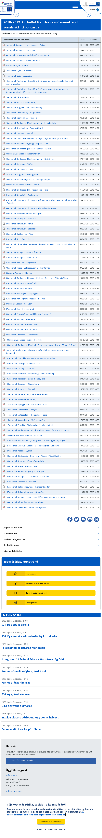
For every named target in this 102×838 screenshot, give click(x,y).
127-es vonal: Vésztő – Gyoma (19, 452)
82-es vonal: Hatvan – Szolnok (19, 290)
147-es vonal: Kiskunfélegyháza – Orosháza (25, 494)
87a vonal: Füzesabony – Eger (19, 305)
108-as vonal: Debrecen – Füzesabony (22, 386)
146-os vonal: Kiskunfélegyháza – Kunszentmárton (28, 489)
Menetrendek (10, 535)
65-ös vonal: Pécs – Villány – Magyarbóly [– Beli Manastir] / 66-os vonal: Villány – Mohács (40, 248)
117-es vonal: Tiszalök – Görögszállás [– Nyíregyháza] (29, 427)
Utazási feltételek (13, 553)
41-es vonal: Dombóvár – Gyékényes (22, 197)
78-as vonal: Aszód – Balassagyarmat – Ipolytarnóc (28, 270)
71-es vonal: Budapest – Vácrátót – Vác (22, 259)
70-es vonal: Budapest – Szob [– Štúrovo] (23, 254)
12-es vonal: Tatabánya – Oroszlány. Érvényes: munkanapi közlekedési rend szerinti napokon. (39, 84)
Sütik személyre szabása (52, 829)
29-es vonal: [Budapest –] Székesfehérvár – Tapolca (28, 150)
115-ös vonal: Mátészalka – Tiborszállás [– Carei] (27, 417)
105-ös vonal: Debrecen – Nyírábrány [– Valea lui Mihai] (30, 375)
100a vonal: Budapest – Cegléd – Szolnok (23, 342)
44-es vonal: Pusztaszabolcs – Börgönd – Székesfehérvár (31, 210)
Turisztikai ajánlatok (14, 541)
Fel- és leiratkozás (23, 762)
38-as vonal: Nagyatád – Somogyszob (22, 176)
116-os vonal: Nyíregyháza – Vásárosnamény (25, 422)
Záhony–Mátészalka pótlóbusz (21, 731)
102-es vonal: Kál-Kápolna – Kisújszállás (23, 365)
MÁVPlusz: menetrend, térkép (37, 585)
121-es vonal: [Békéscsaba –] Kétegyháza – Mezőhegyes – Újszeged (35, 442)
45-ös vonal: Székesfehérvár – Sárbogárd (24, 215)
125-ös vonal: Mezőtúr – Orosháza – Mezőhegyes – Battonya (32, 447)
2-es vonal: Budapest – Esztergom (20, 52)
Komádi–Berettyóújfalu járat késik (24, 673)
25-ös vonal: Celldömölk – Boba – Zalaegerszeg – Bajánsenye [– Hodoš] (37, 140)
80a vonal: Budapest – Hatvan (19, 275)
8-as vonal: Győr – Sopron (17, 67)
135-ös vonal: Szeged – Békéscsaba (21, 468)
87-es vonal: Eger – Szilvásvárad (20, 311)
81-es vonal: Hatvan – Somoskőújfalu (22, 285)
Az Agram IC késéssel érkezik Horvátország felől (32, 661)
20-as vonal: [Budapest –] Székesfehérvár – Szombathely (31, 125)
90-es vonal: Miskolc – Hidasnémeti (21, 321)
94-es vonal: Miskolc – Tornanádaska (22, 331)
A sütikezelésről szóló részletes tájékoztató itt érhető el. (45, 813)
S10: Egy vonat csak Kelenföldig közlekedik (29, 638)
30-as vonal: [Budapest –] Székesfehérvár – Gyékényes (30, 161)
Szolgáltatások (11, 547)
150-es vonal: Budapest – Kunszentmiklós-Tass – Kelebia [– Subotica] (36, 499)
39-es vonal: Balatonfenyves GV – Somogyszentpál (28, 181)
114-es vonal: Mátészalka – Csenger (21, 411)
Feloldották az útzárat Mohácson (23, 649)
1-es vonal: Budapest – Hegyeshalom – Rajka (25, 47)
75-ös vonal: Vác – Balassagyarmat (21, 264)
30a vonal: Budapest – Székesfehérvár (23, 155)
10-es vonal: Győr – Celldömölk (19, 72)
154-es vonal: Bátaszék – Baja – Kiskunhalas (25, 504)
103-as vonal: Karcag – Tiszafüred (20, 370)
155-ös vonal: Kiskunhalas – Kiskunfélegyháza (26, 509)
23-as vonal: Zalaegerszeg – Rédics (21, 135)
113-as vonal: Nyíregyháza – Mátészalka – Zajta (26, 406)
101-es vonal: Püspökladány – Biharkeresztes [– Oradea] (30, 360)
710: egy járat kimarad (15, 696)
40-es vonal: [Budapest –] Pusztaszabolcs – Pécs (27, 192)
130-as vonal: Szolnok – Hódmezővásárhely (25, 463)
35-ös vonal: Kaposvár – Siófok (19, 166)
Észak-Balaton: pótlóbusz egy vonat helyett (30, 719)
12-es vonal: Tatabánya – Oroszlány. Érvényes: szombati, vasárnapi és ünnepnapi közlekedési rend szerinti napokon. (37, 92)
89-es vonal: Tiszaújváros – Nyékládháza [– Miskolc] (28, 316)
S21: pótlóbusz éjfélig (15, 626)
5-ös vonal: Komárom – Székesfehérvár (23, 62)
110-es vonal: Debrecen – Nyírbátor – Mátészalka (27, 396)
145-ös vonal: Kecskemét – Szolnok (21, 483)
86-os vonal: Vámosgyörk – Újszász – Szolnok (25, 300)
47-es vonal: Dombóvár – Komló (19, 225)
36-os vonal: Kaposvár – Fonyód (20, 171)
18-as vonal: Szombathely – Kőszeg (21, 120)
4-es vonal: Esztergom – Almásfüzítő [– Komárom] (27, 57)
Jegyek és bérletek (13, 529)
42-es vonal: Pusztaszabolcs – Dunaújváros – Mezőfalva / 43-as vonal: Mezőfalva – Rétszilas (41, 203)
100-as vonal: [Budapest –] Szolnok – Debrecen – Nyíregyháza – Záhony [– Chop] (41, 347)
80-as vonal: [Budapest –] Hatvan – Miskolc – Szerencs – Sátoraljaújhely (37, 280)
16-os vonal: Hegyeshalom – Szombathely (24, 109)
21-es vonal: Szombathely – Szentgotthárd (24, 130)
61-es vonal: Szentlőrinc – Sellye (20, 241)
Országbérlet (31, 604)
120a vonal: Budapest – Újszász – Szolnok (24, 437)
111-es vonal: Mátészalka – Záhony (21, 401)
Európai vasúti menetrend (36, 595)
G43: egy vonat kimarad (16, 708)
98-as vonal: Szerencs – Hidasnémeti (22, 336)
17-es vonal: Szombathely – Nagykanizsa (23, 114)
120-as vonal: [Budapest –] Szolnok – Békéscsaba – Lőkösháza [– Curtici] (37, 432)
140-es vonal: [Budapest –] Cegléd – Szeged (25, 473)
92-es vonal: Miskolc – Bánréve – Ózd (22, 326)
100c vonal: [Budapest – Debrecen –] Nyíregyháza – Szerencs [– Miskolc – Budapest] (37, 353)
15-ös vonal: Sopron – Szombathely (21, 104)
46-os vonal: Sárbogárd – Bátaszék (21, 220)
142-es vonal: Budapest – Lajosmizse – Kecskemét (27, 478)
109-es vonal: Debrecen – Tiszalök (20, 391)
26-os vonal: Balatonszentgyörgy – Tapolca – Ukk (27, 145)
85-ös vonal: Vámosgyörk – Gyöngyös (22, 295)
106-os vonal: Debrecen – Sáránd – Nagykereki (26, 380)
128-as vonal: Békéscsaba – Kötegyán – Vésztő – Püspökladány (33, 458)
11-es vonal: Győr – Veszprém (19, 77)
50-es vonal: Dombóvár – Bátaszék (21, 230)
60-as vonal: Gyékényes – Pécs (19, 236)
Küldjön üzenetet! (14, 793)
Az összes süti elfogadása (51, 821)
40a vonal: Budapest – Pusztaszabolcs (22, 186)
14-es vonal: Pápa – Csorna (17, 99)
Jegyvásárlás (31, 576)
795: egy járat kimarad (15, 684)
